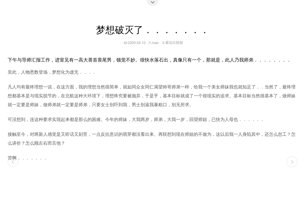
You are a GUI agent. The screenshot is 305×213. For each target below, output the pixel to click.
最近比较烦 (174, 43)
